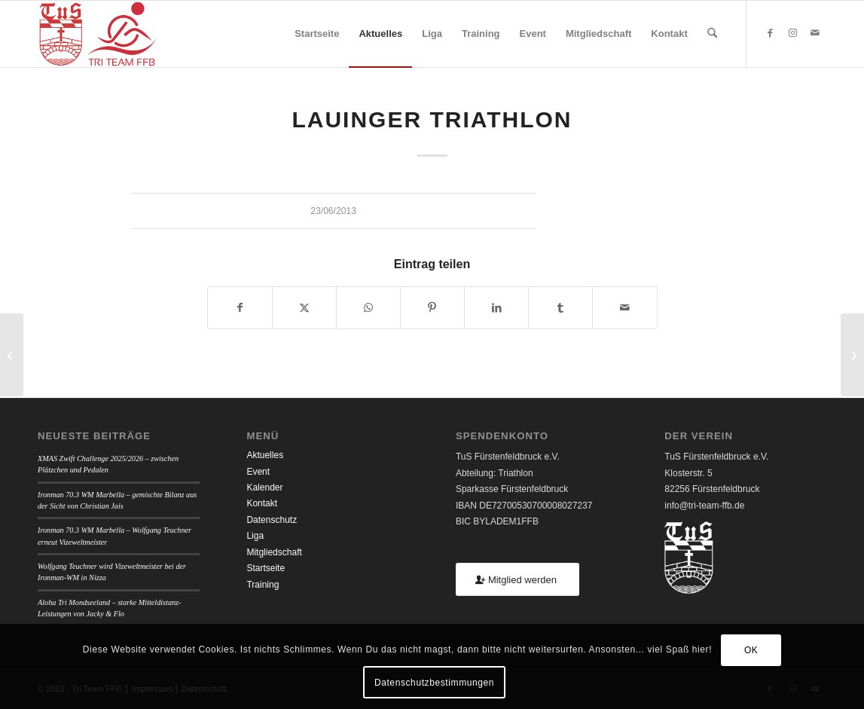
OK (751, 650)
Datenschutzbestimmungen (434, 682)
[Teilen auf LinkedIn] (496, 308)
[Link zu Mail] (815, 33)
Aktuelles (264, 455)
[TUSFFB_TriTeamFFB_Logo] (97, 34)
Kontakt (261, 503)
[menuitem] (317, 34)
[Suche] (712, 34)
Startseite (265, 568)
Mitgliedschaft (273, 552)
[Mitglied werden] (517, 580)
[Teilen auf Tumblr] (560, 308)
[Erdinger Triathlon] (11, 354)
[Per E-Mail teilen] (624, 308)
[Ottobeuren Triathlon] (852, 354)
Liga (255, 535)
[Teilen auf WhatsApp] (368, 308)
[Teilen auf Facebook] (240, 308)
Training (262, 584)
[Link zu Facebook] (770, 33)
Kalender (264, 487)
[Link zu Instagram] (792, 33)
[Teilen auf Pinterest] (432, 308)
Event (258, 471)
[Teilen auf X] (304, 308)
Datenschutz (271, 520)
